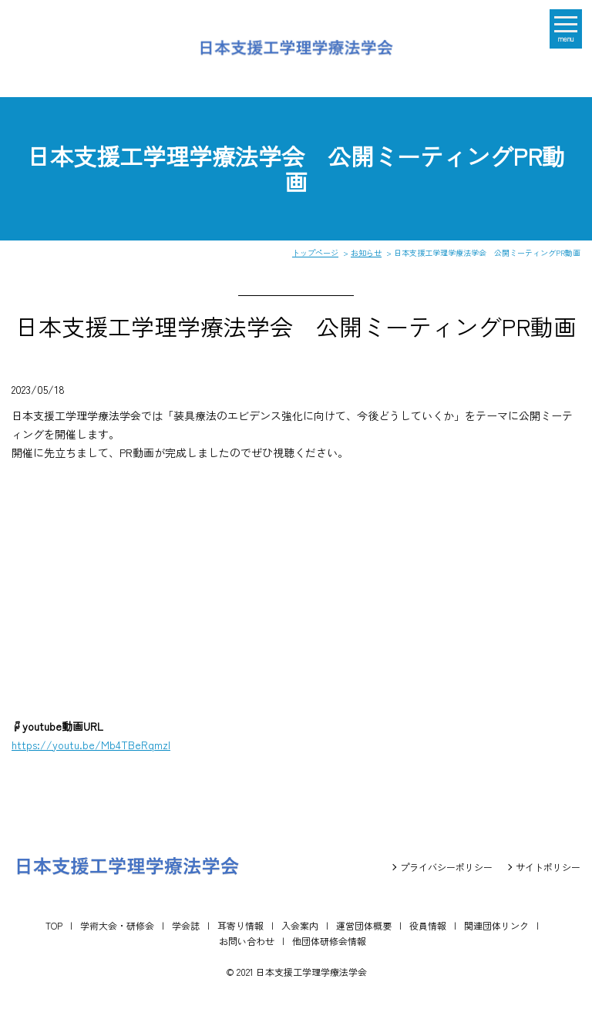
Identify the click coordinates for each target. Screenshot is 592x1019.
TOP (53, 925)
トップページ (315, 252)
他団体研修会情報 (329, 940)
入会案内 (299, 925)
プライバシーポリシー (446, 866)
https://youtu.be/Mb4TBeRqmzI (91, 744)
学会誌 (186, 925)
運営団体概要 (364, 925)
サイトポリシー (548, 866)
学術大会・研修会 (117, 925)
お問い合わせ (246, 940)
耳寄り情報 (240, 925)
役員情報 (427, 925)
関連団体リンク (496, 925)
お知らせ (366, 252)
